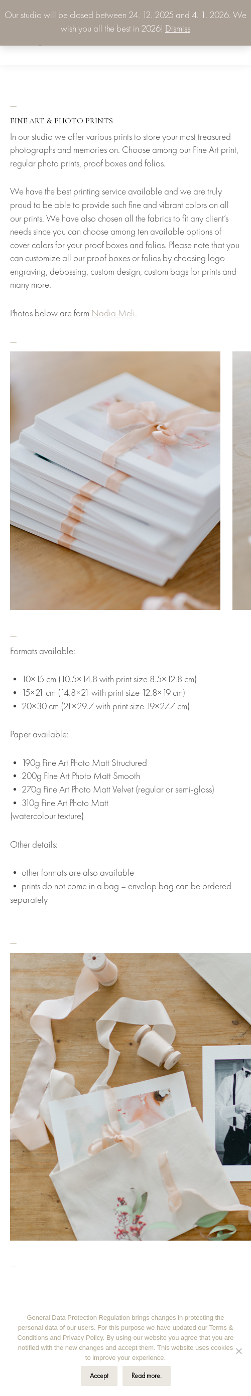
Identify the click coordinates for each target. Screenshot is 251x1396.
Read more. (147, 1375)
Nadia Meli (113, 314)
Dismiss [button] (177, 29)
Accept (99, 1375)
